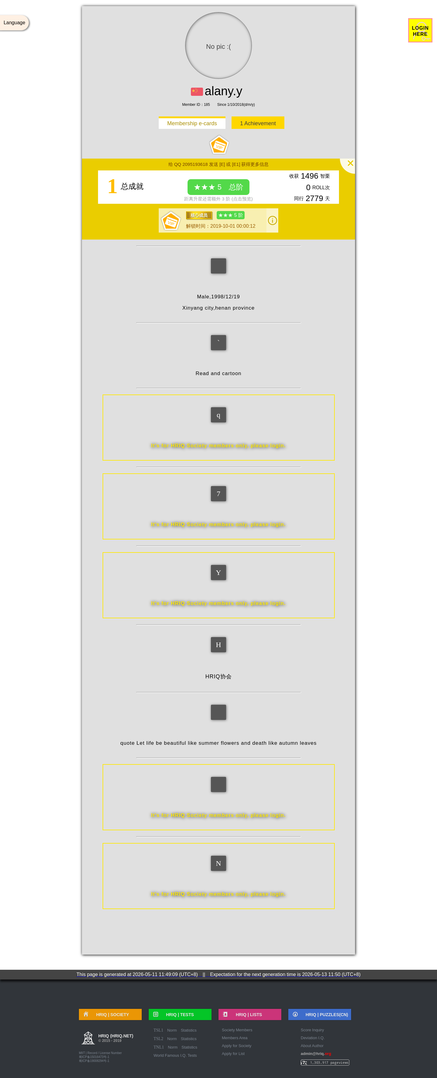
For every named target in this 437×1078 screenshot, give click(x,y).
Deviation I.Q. (313, 1038)
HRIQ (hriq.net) (115, 1038)
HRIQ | (110, 1014)
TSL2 (158, 1038)
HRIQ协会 (218, 676)
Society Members (237, 1030)
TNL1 (159, 1047)
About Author (312, 1045)
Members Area (235, 1038)
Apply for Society (237, 1045)
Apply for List (233, 1053)
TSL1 (158, 1030)
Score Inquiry (312, 1030)
